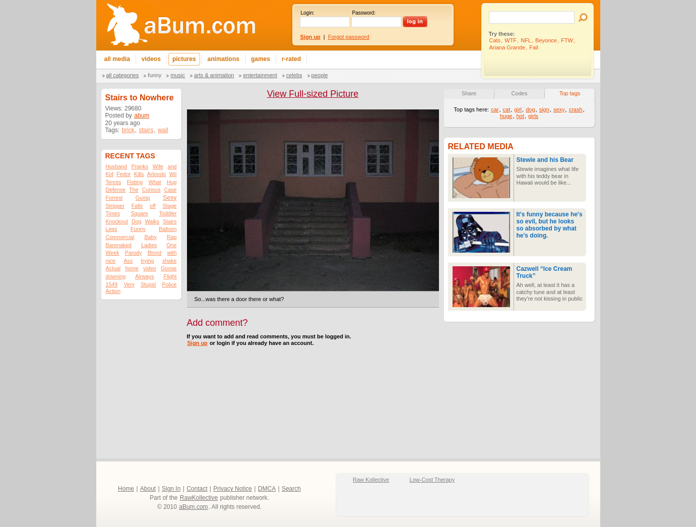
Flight (169, 276)
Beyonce (546, 40)
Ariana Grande (507, 47)
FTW (567, 40)
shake (169, 261)
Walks (152, 221)
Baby (150, 237)
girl (518, 109)
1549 (112, 284)
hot (520, 116)
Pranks (140, 166)
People (319, 75)
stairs (146, 130)
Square (139, 213)
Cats (495, 40)
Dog (137, 221)
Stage (170, 206)
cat (507, 109)
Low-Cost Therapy (432, 480)
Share (469, 93)
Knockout (117, 221)
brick (128, 130)
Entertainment (260, 75)
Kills (139, 174)
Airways (144, 276)
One (171, 245)
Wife (158, 166)
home (132, 268)
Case (170, 190)
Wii (173, 174)
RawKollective (199, 497)
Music (177, 75)
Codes (520, 93)
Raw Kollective (371, 480)
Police (169, 284)
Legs (111, 229)
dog (530, 109)
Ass (128, 261)
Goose (168, 268)
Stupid (148, 284)
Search (291, 488)
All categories (122, 75)
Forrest (114, 198)
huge (506, 116)
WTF (510, 40)
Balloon (168, 229)
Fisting (135, 182)
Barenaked (119, 245)
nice (111, 261)
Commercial (120, 237)
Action (113, 291)
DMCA (267, 488)
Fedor (123, 174)
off (153, 206)
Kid (109, 174)
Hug (172, 182)
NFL (526, 40)
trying (147, 261)
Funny (154, 75)
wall (163, 130)
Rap (172, 237)
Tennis (113, 182)
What (155, 182)
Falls (137, 206)
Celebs (294, 75)
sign (544, 109)
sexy (559, 109)
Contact (196, 488)
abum (141, 115)
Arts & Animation (214, 75)
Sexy (169, 197)
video (149, 268)
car (494, 109)
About (148, 488)
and (172, 166)
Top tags (570, 93)
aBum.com (193, 506)
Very (128, 284)
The (133, 190)
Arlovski (156, 174)
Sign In (171, 488)
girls (533, 116)
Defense (116, 190)
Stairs (169, 221)
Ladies (149, 245)
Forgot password (348, 37)
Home (126, 488)
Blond (154, 253)
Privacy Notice (232, 488)
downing (116, 276)
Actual (113, 268)
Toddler (168, 213)
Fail (533, 47)
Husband (117, 166)
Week (112, 253)
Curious (151, 190)
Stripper (115, 206)
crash (576, 109)
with (172, 253)
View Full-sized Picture (313, 94)
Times (113, 213)
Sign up (197, 343)
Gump (143, 198)
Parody (133, 253)
